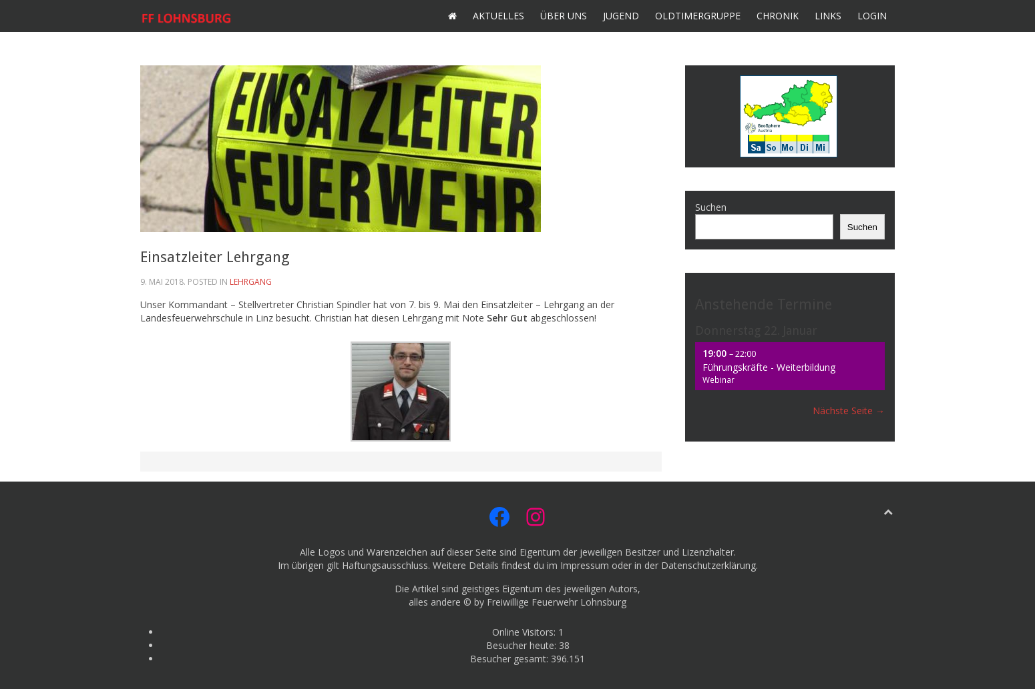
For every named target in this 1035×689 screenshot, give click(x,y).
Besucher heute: (522, 645)
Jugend (621, 15)
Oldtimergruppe (698, 15)
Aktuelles (498, 15)
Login (872, 15)
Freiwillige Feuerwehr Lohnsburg (556, 602)
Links (828, 15)
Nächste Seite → (849, 410)
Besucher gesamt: (510, 658)
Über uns (563, 15)
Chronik (778, 15)
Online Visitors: (525, 632)
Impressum (584, 565)
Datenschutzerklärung (708, 565)
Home (452, 16)
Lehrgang (251, 281)
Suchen (711, 207)
